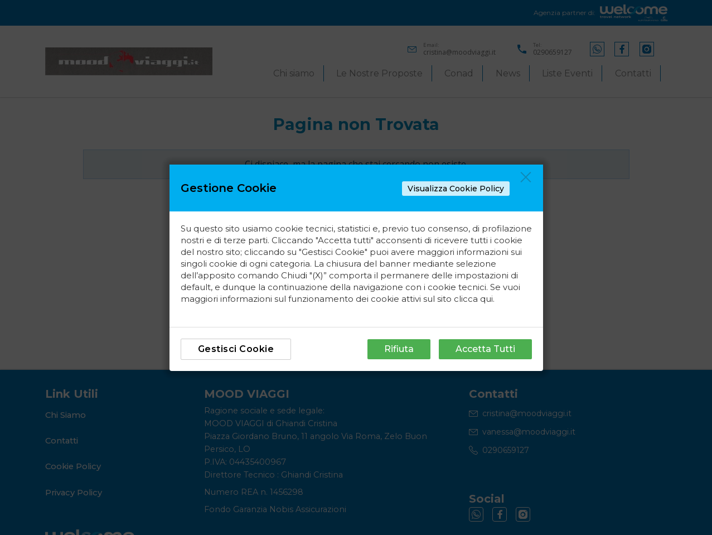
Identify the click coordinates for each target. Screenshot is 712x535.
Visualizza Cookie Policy (456, 189)
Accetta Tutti (485, 349)
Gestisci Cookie (236, 349)
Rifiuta (399, 349)
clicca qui (473, 298)
